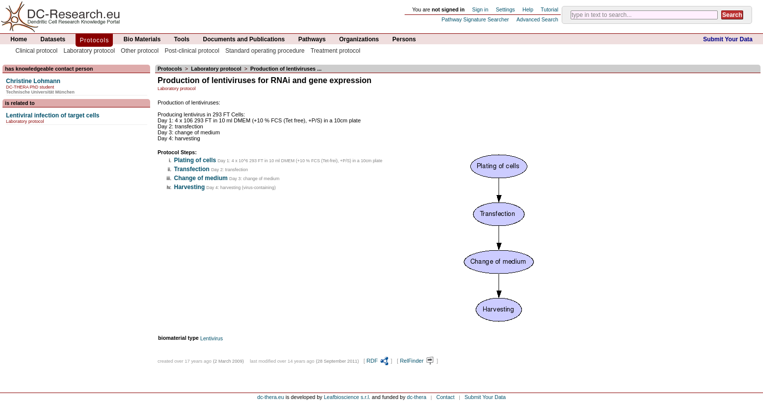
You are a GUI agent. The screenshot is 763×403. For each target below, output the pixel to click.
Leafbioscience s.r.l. (347, 397)
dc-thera (416, 397)
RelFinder (417, 361)
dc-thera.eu (270, 397)
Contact (445, 397)
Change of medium (201, 178)
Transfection (192, 169)
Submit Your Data (728, 39)
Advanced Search (537, 19)
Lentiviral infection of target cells (52, 115)
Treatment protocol (335, 50)
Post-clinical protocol (192, 50)
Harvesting (189, 187)
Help (527, 9)
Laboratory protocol (89, 50)
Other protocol (140, 50)
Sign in (480, 9)
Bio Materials (142, 39)
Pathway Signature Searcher (475, 19)
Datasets (52, 39)
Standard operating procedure (264, 50)
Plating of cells (195, 160)
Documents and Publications (244, 39)
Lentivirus (211, 338)
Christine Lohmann (33, 81)
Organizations (359, 39)
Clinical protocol (36, 50)
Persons (404, 39)
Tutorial (549, 9)
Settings (505, 9)
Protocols (94, 40)
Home (18, 39)
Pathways (312, 39)
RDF (377, 361)
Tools (181, 39)
